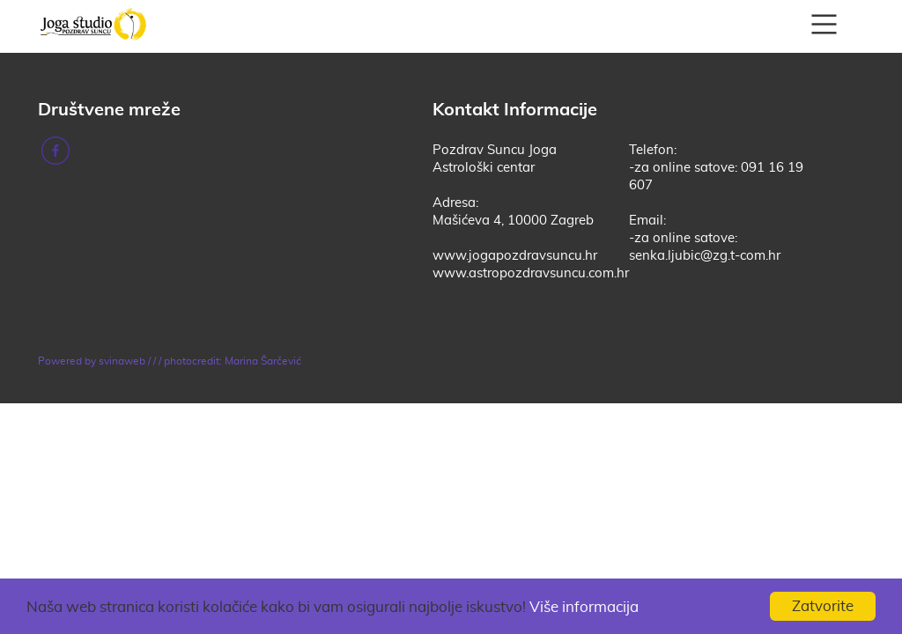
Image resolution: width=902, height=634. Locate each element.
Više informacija (584, 607)
